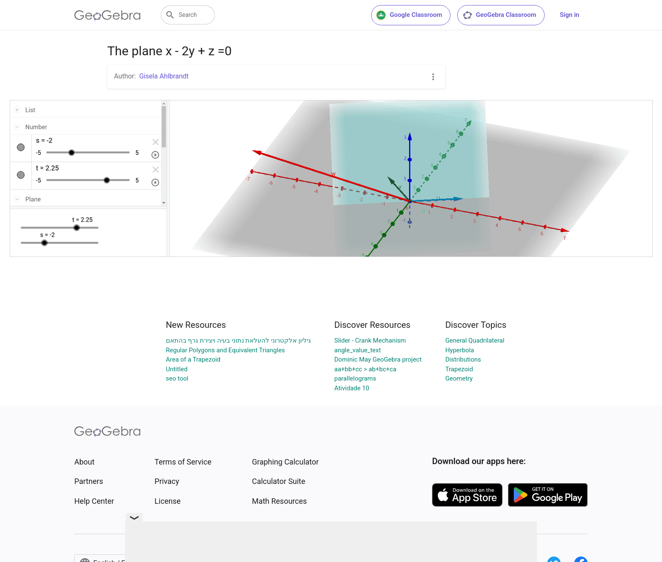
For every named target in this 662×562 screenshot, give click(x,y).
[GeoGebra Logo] (107, 15)
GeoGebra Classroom (499, 15)
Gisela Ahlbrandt (164, 76)
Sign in (569, 15)
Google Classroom (409, 15)
